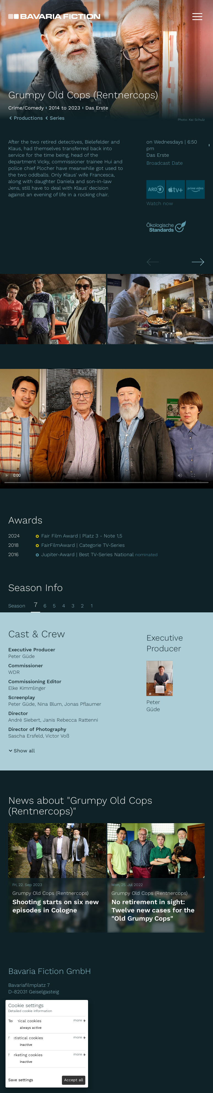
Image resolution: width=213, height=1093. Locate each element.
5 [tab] (54, 606)
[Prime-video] (195, 192)
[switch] (25, 1028)
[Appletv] (175, 192)
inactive (26, 1045)
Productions (28, 118)
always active (31, 1028)
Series (57, 118)
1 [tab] (91, 606)
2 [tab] (82, 606)
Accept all (73, 1080)
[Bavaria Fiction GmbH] (54, 16)
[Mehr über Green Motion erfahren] (167, 227)
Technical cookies (24, 1021)
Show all (24, 750)
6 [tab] (44, 606)
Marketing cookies (25, 1055)
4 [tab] (63, 606)
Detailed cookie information (30, 1011)
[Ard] (155, 192)
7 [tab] (35, 605)
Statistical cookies (25, 1038)
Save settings (20, 1080)
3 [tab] (73, 606)
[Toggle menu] (197, 16)
